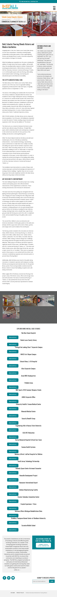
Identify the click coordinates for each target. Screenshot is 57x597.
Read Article (12, 337)
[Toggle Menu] (28, 8)
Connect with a (43, 545)
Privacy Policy (20, 592)
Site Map (13, 592)
